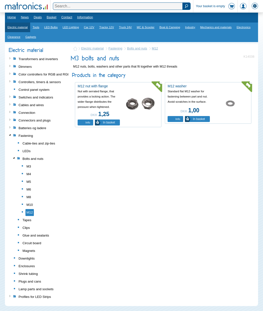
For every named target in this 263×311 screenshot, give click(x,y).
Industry (190, 27)
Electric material (17, 27)
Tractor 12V (106, 27)
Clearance (14, 36)
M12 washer (177, 86)
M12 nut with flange (93, 86)
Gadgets (30, 36)
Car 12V (89, 27)
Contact (66, 17)
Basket (51, 17)
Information (85, 17)
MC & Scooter (145, 27)
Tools (36, 27)
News (25, 17)
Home (11, 17)
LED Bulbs (51, 27)
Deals (38, 17)
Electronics (243, 27)
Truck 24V (125, 27)
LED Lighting (71, 27)
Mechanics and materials (216, 27)
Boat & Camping (169, 27)
